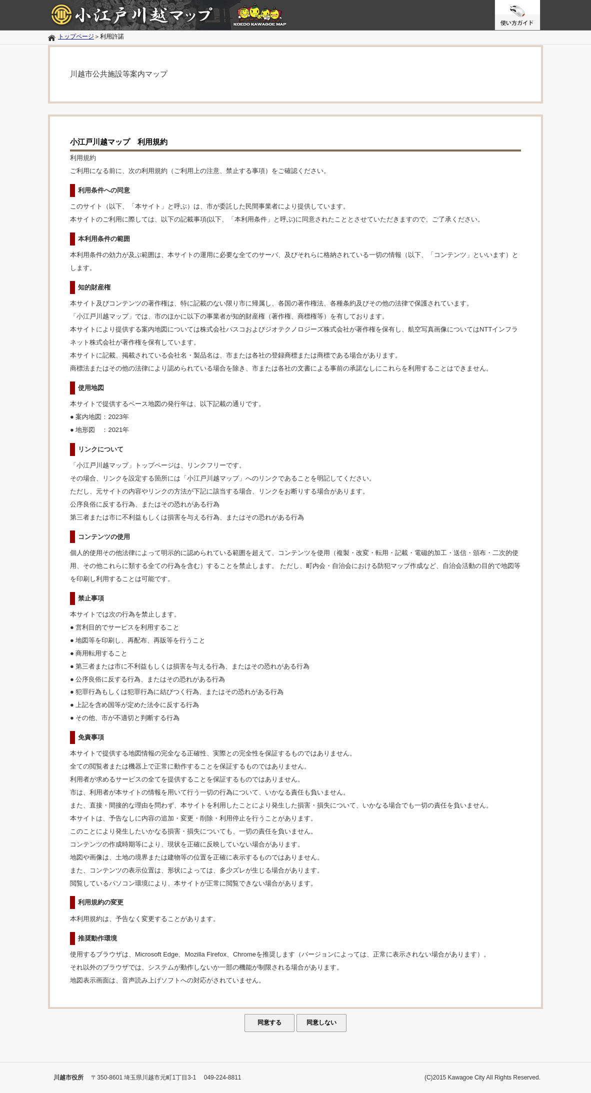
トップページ (76, 36)
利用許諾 (112, 36)
